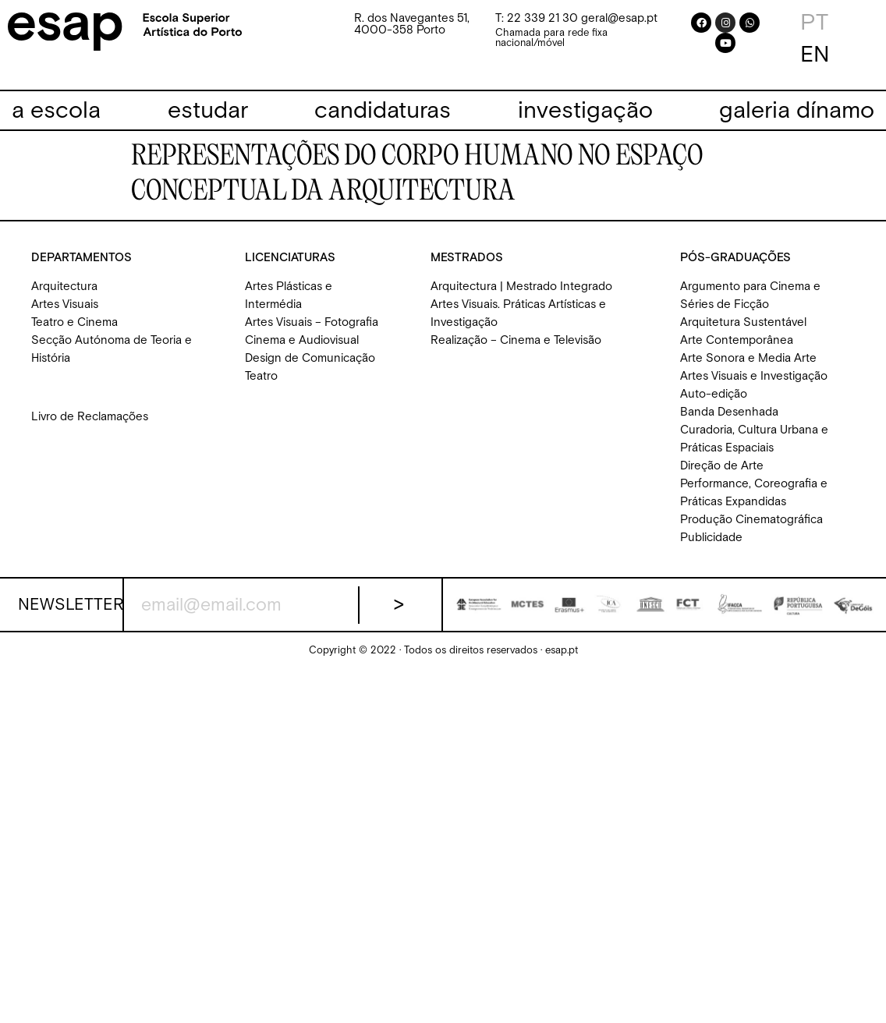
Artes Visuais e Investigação (754, 376)
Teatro (261, 376)
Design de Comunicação (310, 358)
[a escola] (56, 111)
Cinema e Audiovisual (302, 340)
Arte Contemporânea (736, 340)
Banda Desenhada (729, 412)
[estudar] (208, 111)
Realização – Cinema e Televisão (516, 340)
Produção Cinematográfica (751, 519)
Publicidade (711, 537)
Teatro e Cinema (74, 322)
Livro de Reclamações (89, 416)
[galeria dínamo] (796, 111)
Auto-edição (713, 394)
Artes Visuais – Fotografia (311, 322)
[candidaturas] (382, 111)
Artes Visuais (64, 304)
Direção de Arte (722, 465)
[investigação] (585, 111)
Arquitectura (64, 286)
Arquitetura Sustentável (743, 322)
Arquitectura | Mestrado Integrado (521, 286)
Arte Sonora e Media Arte (748, 358)
